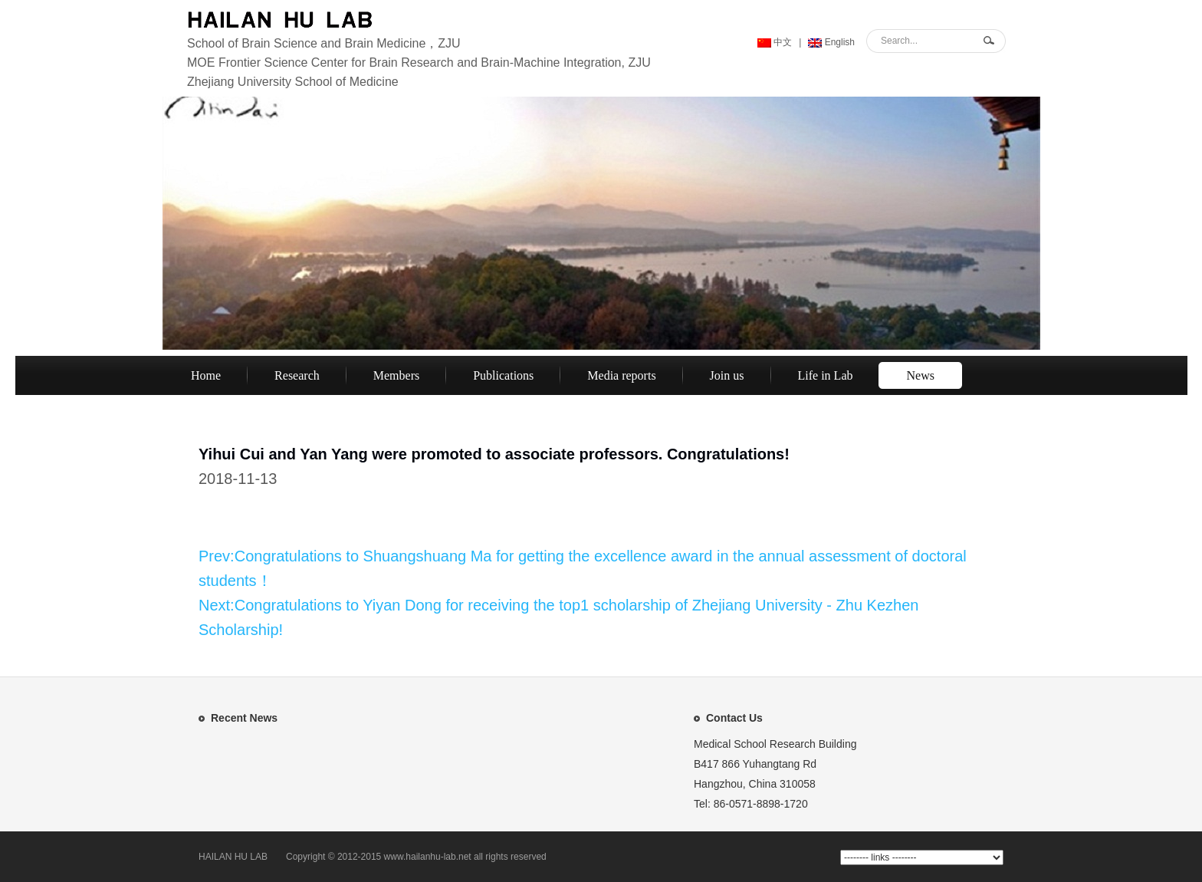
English (831, 42)
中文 (774, 42)
